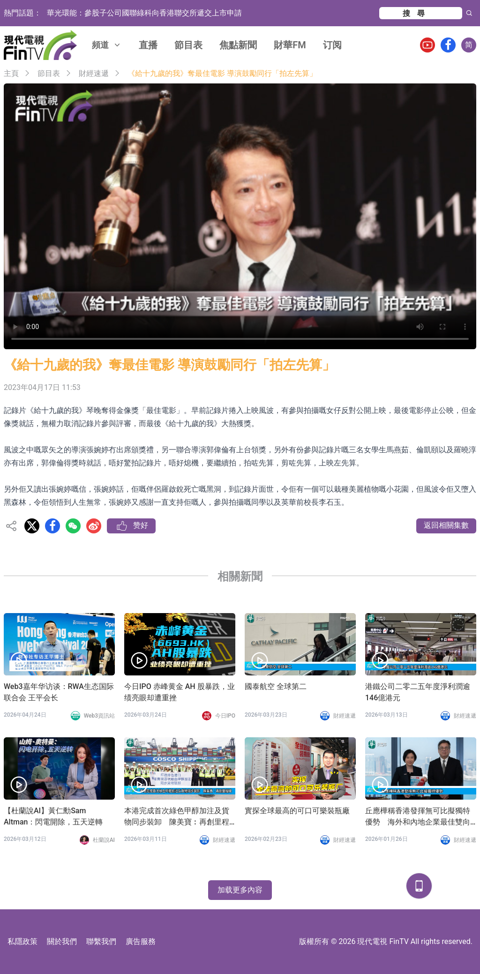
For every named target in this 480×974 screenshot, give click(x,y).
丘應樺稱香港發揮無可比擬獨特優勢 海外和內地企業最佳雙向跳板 (417, 817)
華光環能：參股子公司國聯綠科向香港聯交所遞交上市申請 (144, 12)
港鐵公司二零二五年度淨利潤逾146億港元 (417, 692)
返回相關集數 (446, 525)
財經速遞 (94, 73)
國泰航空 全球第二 (276, 686)
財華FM (290, 45)
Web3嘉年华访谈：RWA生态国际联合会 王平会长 (59, 692)
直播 (148, 45)
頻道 (107, 45)
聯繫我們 (101, 941)
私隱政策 (23, 941)
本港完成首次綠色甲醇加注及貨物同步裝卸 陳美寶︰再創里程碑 (176, 817)
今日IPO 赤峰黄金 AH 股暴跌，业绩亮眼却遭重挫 (179, 692)
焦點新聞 (238, 45)
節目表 (188, 45)
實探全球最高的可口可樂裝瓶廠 (297, 810)
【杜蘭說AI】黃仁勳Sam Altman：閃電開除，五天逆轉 (53, 816)
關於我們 (62, 941)
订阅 (332, 45)
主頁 (11, 73)
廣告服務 (141, 941)
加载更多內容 (240, 889)
